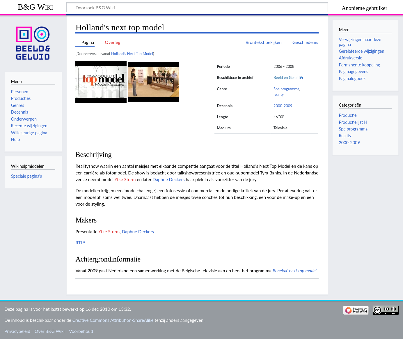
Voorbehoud (81, 331)
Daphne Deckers (168, 179)
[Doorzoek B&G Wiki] (197, 7)
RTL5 (80, 242)
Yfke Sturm (125, 179)
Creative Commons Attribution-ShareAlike (113, 320)
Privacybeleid (17, 331)
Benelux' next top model (295, 270)
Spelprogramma (286, 88)
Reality (345, 135)
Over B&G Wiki (50, 331)
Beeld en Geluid (287, 77)
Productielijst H (353, 122)
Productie (347, 115)
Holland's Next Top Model (132, 53)
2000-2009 (283, 105)
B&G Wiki (35, 6)
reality (279, 94)
